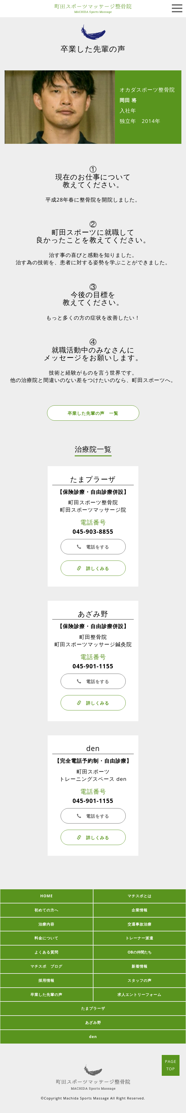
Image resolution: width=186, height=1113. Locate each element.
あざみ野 (93, 1022)
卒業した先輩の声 (46, 994)
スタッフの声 (140, 980)
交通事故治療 (140, 924)
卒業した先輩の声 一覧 (93, 413)
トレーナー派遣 (139, 938)
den (93, 1036)
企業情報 (140, 910)
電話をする (93, 547)
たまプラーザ (93, 1008)
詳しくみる (93, 568)
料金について (46, 938)
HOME (46, 896)
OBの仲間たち (140, 952)
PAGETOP (170, 1065)
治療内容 (46, 924)
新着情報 (140, 966)
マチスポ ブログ (46, 966)
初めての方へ (46, 910)
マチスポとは (140, 896)
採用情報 (46, 980)
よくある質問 (46, 952)
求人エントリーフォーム (139, 994)
